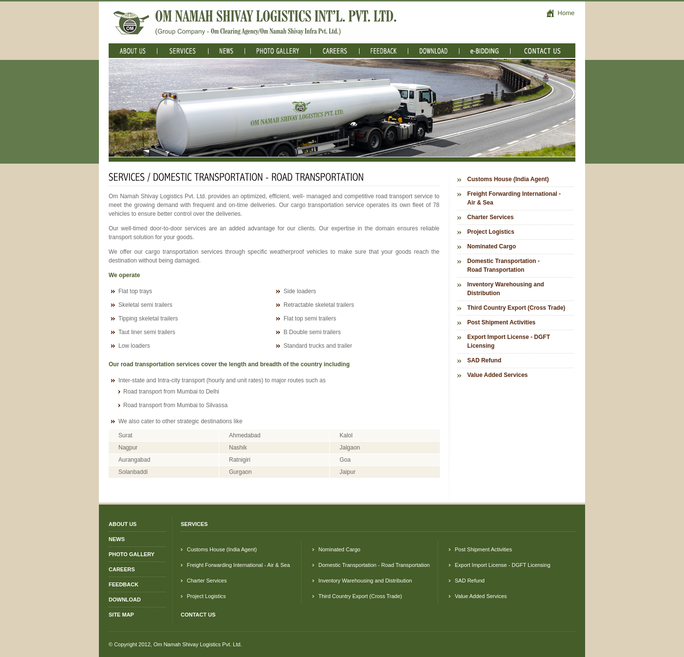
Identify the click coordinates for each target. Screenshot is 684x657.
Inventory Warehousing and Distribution (505, 289)
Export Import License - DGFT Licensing (508, 341)
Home (560, 13)
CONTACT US (198, 615)
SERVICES (194, 524)
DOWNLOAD (125, 599)
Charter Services (490, 217)
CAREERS (122, 569)
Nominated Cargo (491, 246)
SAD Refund (484, 360)
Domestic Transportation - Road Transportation (503, 265)
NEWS (117, 539)
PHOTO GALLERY (131, 554)
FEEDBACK (123, 584)
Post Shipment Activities (501, 322)
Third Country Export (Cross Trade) (516, 307)
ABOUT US (122, 524)
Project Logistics (490, 231)
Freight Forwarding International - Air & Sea (514, 198)
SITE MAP (121, 615)
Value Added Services (497, 375)
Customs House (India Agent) (508, 179)
